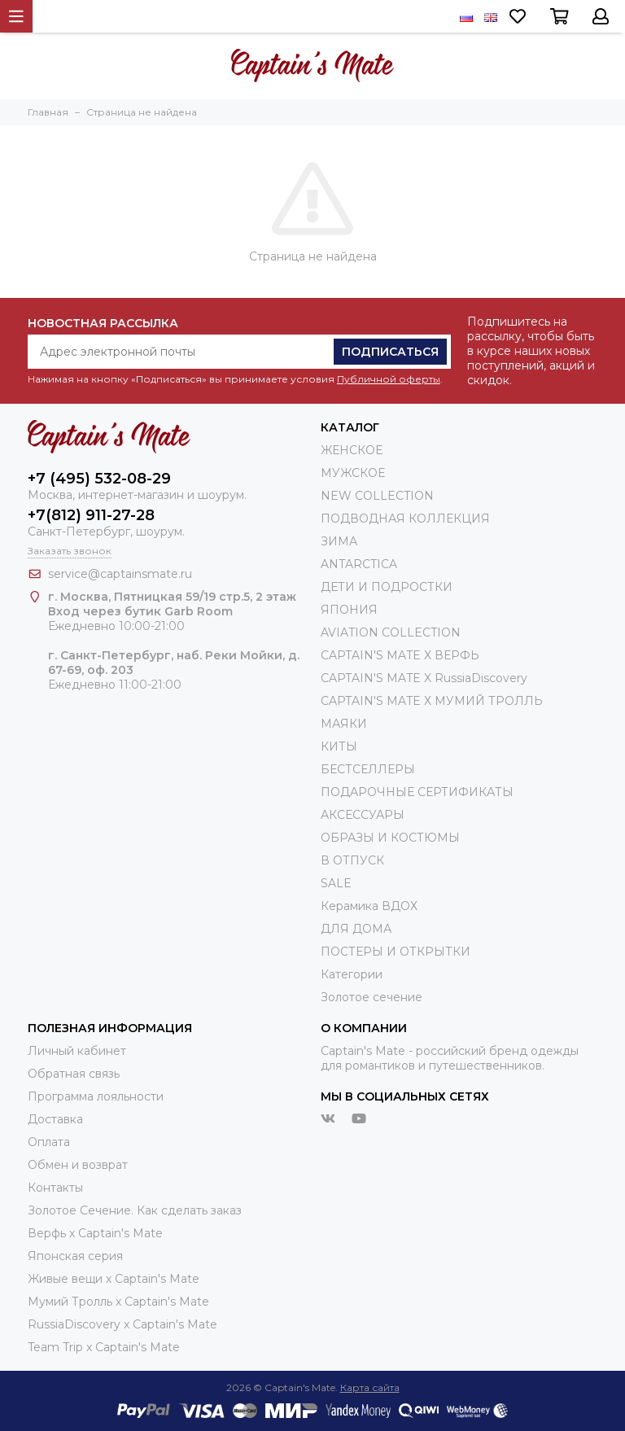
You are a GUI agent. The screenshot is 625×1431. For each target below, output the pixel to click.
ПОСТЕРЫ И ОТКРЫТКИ (395, 951)
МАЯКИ (344, 723)
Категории (351, 974)
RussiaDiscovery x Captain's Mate (122, 1324)
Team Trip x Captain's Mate (104, 1347)
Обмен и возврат (78, 1164)
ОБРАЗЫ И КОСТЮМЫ (390, 837)
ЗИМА (339, 541)
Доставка (55, 1119)
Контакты (55, 1187)
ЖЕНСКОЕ (351, 450)
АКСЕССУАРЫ (362, 814)
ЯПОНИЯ (349, 609)
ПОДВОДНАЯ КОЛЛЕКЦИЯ (405, 518)
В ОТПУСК (352, 860)
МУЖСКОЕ (353, 473)
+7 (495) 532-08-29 (99, 479)
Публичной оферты (388, 379)
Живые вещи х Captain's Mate (113, 1278)
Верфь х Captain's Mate (95, 1233)
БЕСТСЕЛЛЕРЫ (368, 769)
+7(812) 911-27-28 (91, 515)
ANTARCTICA (359, 564)
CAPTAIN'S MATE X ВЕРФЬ (400, 655)
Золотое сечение (371, 997)
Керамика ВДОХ (369, 906)
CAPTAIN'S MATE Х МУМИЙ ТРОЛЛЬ (432, 701)
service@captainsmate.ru (120, 574)
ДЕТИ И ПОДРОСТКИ (386, 587)
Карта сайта (370, 1387)
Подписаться (390, 351)
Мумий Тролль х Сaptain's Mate (118, 1301)
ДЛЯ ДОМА (356, 928)
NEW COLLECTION (377, 495)
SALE (336, 883)
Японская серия (75, 1256)
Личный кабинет (77, 1051)
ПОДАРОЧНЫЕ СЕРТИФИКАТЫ (417, 792)
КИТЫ (339, 746)
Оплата (49, 1142)
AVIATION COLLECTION (391, 632)
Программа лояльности (96, 1096)
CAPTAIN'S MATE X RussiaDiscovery (424, 678)
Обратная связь (74, 1073)
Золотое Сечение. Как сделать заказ (135, 1210)
